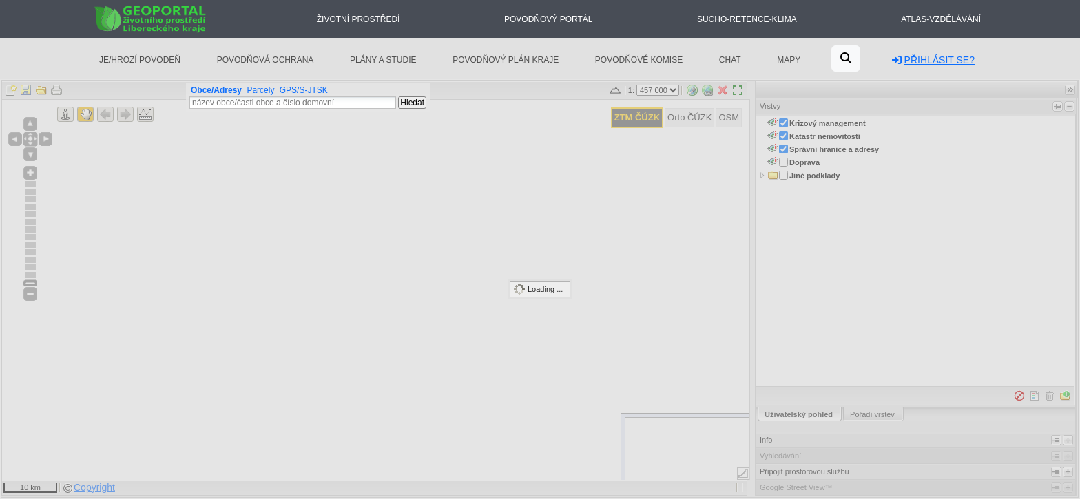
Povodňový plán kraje (506, 60)
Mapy (788, 60)
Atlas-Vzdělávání (941, 19)
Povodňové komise (639, 60)
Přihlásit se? (933, 59)
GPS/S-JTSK (304, 90)
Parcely (260, 90)
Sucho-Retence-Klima (747, 19)
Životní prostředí (358, 19)
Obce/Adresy (216, 90)
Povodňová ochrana (265, 60)
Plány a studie (383, 60)
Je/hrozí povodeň (139, 60)
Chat (730, 60)
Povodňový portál (548, 19)
